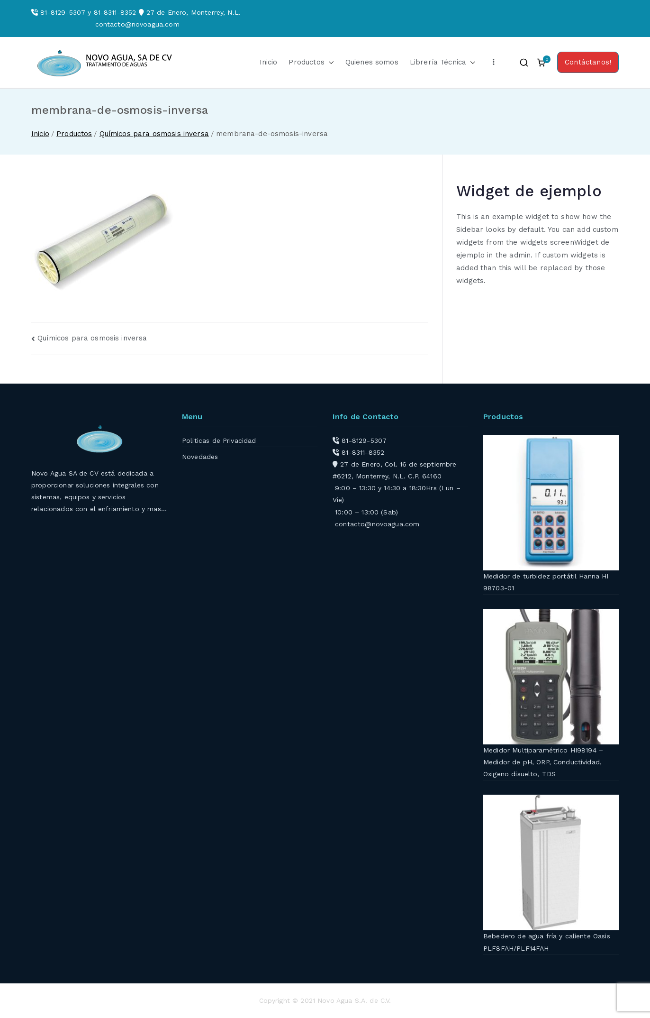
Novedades (200, 456)
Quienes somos (371, 62)
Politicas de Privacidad (219, 440)
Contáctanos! (588, 62)
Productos (311, 62)
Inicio (269, 62)
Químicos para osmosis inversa (92, 338)
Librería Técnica (443, 62)
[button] (329, 62)
